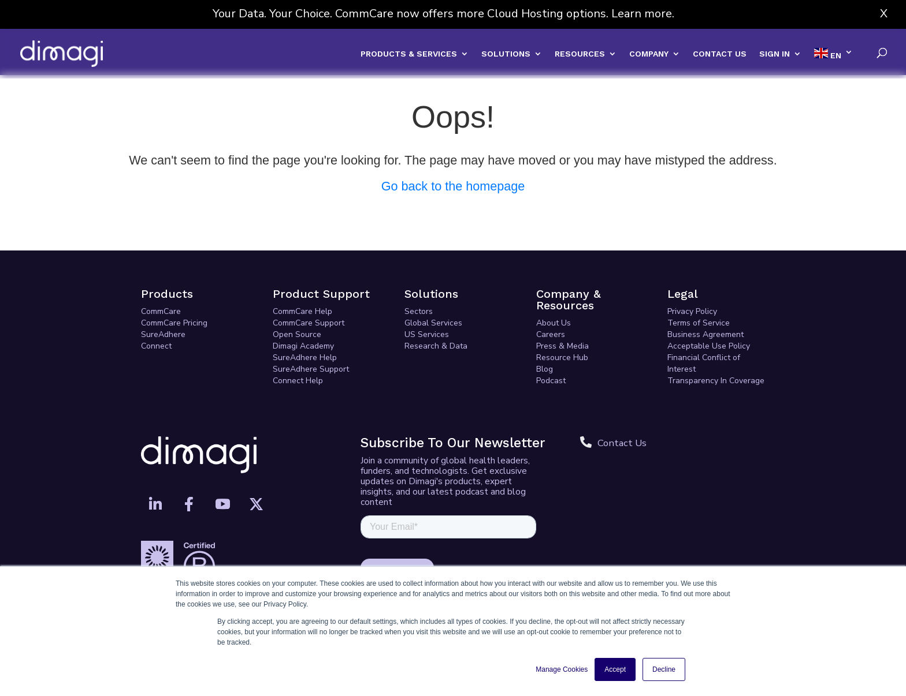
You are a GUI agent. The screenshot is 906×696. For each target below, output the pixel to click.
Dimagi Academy (303, 345)
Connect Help (298, 380)
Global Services (433, 322)
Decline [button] (663, 669)
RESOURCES (580, 54)
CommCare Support (308, 322)
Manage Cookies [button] (562, 669)
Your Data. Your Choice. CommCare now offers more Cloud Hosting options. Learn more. (443, 13)
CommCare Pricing (174, 322)
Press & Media (562, 345)
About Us (553, 322)
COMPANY (649, 54)
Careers (550, 334)
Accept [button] (615, 669)
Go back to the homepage (453, 186)
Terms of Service (698, 322)
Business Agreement (705, 334)
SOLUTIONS (505, 54)
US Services (426, 334)
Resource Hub (562, 357)
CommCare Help (302, 311)
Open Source (297, 334)
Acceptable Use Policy (708, 345)
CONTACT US (720, 54)
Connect (156, 345)
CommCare (161, 311)
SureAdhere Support (311, 369)
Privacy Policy (692, 311)
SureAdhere (163, 334)
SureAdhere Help (305, 357)
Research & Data (435, 345)
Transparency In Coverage (715, 380)
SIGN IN (774, 54)
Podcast (551, 380)
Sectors (418, 311)
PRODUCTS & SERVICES (409, 54)
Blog (544, 369)
